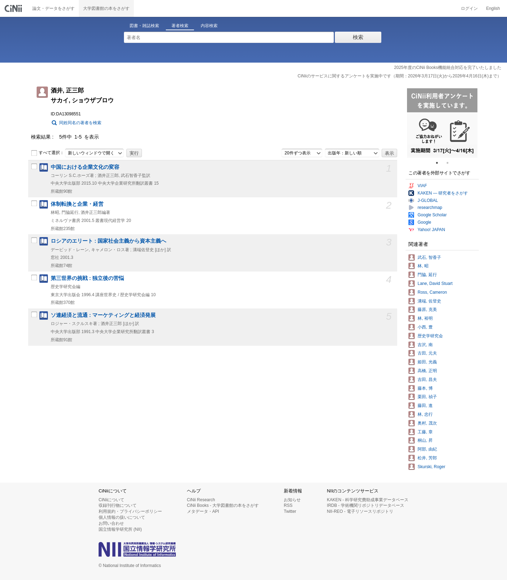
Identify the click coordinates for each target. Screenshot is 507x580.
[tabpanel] (442, 123)
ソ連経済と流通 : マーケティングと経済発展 (103, 315)
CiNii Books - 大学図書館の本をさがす (223, 505)
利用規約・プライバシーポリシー (130, 511)
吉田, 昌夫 (427, 379)
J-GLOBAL (428, 200)
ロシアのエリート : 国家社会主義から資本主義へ (108, 241)
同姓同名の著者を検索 (80, 122)
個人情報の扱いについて (122, 517)
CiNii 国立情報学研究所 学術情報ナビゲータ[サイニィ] (14, 8)
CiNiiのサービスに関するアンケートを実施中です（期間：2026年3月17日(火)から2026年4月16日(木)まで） (399, 76)
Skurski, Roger (431, 466)
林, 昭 (423, 265)
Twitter (290, 511)
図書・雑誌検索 (144, 25)
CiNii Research (201, 499)
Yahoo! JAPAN (431, 229)
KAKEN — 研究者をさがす (443, 193)
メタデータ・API (203, 511)
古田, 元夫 (427, 353)
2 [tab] (450, 162)
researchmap (430, 207)
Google (424, 222)
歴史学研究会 (430, 335)
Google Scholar (432, 214)
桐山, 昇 (425, 440)
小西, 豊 (425, 327)
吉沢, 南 (425, 344)
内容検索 (209, 25)
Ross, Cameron (432, 292)
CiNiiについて (111, 499)
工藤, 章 (425, 431)
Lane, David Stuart (435, 283)
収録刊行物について (118, 505)
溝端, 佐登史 (429, 301)
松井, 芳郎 (427, 457)
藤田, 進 (425, 405)
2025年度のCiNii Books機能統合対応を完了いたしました (447, 67)
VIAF (422, 185)
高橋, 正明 (427, 370)
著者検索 (179, 25)
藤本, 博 (425, 388)
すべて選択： (47, 153)
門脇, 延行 (427, 274)
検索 (358, 37)
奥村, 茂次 (427, 423)
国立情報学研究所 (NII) (120, 529)
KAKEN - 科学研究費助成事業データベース (367, 499)
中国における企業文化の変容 (85, 167)
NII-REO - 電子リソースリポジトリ (360, 511)
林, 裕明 (425, 318)
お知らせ (292, 499)
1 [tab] (439, 162)
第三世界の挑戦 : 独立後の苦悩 (87, 278)
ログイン (469, 8)
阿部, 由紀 (427, 449)
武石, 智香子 (429, 257)
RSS (288, 505)
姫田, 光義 (427, 361)
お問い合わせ (111, 523)
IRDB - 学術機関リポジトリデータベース (365, 505)
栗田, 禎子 (427, 396)
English (493, 8)
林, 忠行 (425, 414)
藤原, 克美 (427, 309)
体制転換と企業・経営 (77, 204)
